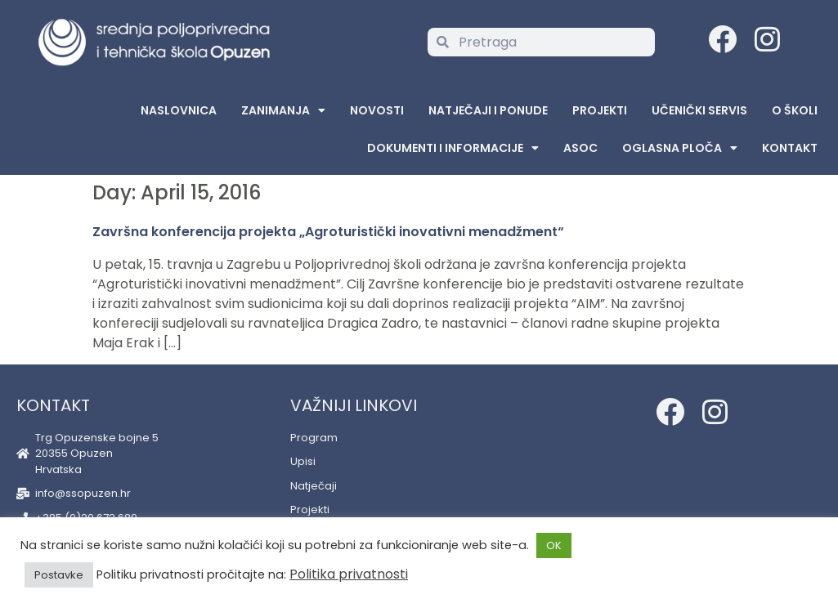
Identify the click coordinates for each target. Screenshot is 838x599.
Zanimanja (283, 110)
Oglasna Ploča (679, 148)
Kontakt (790, 148)
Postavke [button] (58, 575)
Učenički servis (699, 110)
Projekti (599, 110)
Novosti (377, 110)
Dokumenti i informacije (453, 148)
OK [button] (554, 545)
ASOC (580, 148)
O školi (795, 110)
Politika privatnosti (348, 574)
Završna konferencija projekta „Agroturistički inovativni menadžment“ (328, 231)
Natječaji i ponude (488, 110)
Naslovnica (179, 110)
